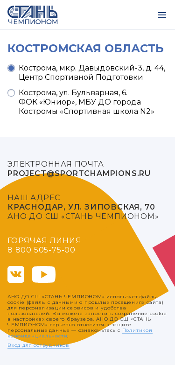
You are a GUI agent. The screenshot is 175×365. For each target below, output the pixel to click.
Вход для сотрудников (38, 345)
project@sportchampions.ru (79, 173)
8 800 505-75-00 (41, 250)
